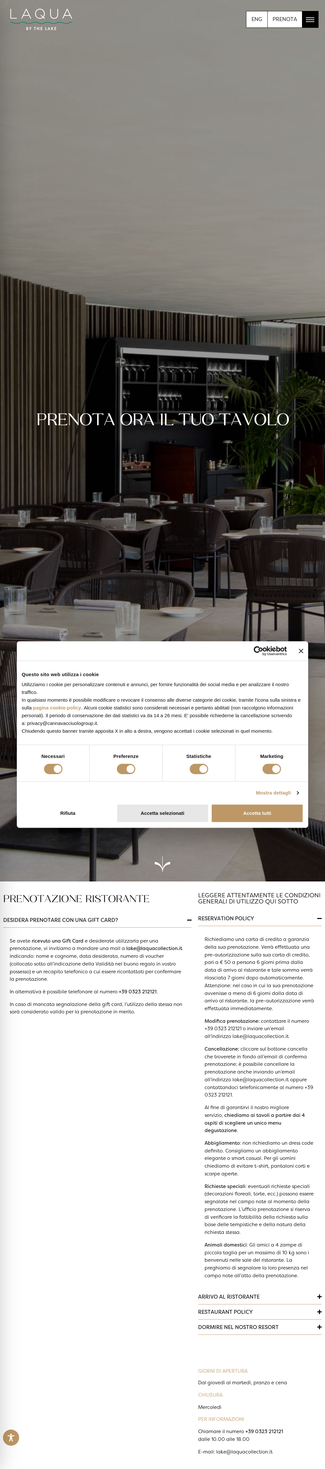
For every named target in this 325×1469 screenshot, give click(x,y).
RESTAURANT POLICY (225, 1311)
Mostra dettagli (273, 792)
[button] (97, 920)
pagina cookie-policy (57, 707)
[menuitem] (256, 19)
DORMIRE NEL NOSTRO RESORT (238, 1327)
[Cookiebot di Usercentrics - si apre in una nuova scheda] (258, 651)
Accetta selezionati (162, 813)
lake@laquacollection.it (154, 948)
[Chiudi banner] (301, 651)
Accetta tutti (257, 813)
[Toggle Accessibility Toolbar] (11, 1437)
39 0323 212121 (139, 991)
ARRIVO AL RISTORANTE (229, 1296)
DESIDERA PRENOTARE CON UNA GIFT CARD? (60, 920)
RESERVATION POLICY (226, 918)
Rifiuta (67, 813)
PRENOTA (285, 19)
